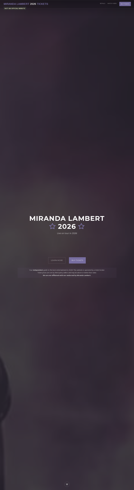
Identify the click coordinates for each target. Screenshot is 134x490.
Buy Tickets (125, 4)
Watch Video (111, 4)
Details (101, 4)
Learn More (57, 260)
